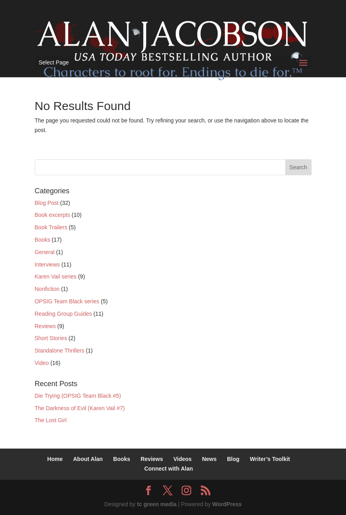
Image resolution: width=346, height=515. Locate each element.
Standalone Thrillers (59, 350)
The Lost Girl (51, 420)
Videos (182, 459)
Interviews (47, 264)
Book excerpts (52, 215)
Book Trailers (51, 227)
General (45, 252)
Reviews (45, 326)
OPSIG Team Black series (67, 301)
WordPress (227, 504)
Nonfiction (47, 289)
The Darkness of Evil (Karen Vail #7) (80, 408)
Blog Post (47, 203)
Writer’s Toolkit (270, 459)
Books (42, 239)
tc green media (156, 504)
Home (55, 459)
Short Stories (51, 338)
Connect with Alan (168, 468)
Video (42, 363)
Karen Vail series (56, 276)
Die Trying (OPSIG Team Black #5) (78, 396)
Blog (233, 459)
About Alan (88, 459)
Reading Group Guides (63, 314)
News (209, 459)
